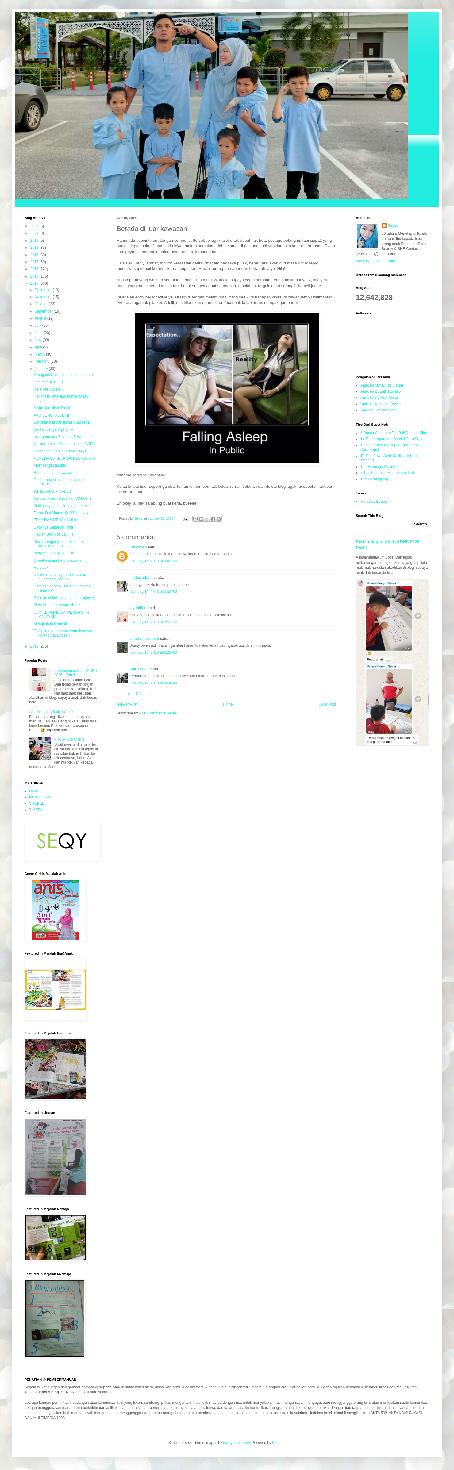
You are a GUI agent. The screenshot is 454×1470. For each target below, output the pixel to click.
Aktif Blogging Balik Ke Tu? (51, 712)
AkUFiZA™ (140, 669)
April (39, 347)
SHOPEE (36, 803)
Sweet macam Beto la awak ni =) (60, 560)
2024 (35, 233)
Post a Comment (138, 693)
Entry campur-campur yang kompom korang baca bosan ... (63, 633)
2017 (35, 255)
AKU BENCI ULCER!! (51, 415)
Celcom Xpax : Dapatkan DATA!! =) (62, 498)
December (44, 290)
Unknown (138, 547)
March (40, 354)
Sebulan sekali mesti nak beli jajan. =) (64, 598)
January (42, 369)
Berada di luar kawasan (53, 473)
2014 (35, 276)
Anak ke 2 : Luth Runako (380, 391)
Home (228, 704)
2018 (35, 247)
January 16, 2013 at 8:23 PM (153, 652)
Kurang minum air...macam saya (60, 451)
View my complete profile (376, 261)
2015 (35, 269)
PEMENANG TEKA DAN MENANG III (64, 458)
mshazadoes (141, 577)
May (39, 340)
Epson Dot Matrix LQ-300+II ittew (61, 513)
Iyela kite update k (48, 389)
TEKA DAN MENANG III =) (56, 520)
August (41, 318)
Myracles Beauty (374, 501)
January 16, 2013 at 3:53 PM (153, 622)
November (44, 297)
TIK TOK (36, 810)
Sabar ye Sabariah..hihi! (53, 527)
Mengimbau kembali (50, 624)
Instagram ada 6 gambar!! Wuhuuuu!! (64, 437)
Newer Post (127, 704)
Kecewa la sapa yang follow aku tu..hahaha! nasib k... (60, 577)
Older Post (327, 704)
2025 (35, 226)
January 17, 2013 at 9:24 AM (153, 683)
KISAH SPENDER (69, 739)
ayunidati (138, 608)
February (42, 361)
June (39, 333)
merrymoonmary (236, 1443)
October (42, 304)
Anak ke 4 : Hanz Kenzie (380, 404)
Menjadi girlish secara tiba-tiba (58, 605)
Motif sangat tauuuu (50, 465)
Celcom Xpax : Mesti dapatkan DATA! (64, 444)
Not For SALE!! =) (48, 382)
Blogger (278, 1443)
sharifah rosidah (144, 639)
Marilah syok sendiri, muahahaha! (61, 506)
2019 (35, 240)
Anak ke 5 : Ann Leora (378, 410)
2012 (35, 646)
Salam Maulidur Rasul (52, 408)
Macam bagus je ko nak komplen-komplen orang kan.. (61, 544)
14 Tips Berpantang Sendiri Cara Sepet (392, 439)
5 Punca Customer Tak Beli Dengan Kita (393, 433)
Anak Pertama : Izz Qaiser (381, 385)
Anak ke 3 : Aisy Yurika (379, 397)
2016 (35, 262)
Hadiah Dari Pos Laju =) (53, 534)
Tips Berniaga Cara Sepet (381, 466)
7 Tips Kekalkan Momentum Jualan (389, 473)
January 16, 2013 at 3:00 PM (153, 592)
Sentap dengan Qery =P (53, 429)
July (38, 325)
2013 (35, 283)
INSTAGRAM (40, 797)
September (44, 311)
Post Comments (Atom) (158, 713)
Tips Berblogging (374, 479)
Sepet (393, 225)
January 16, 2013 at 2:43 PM (153, 561)
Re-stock (41, 567)
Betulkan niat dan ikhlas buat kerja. (62, 422)
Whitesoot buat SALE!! (52, 491)
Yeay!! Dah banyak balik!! (54, 553)
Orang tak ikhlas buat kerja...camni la (64, 375)
